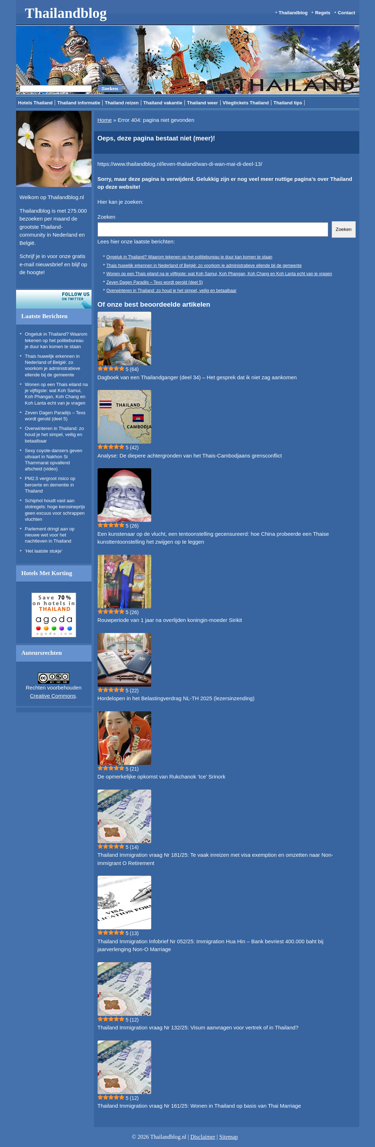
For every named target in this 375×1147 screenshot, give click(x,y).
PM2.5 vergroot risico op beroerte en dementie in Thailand (50, 485)
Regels (322, 12)
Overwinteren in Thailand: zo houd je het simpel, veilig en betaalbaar (54, 435)
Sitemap (228, 1137)
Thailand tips (287, 102)
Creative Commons (53, 696)
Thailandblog (66, 13)
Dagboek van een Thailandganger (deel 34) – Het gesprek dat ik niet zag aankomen (197, 377)
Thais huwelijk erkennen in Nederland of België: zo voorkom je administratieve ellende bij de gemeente (204, 265)
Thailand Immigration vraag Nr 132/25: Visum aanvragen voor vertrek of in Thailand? (198, 1027)
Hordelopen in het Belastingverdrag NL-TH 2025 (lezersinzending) (176, 698)
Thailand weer (202, 102)
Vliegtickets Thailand (246, 102)
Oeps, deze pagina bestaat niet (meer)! (156, 138)
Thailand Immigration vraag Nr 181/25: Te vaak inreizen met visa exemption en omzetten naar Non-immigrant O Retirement (215, 859)
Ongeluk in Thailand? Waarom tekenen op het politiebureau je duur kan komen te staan (56, 340)
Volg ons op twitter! (54, 299)
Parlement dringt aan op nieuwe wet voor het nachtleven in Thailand (50, 535)
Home (105, 120)
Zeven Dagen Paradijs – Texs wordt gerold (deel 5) (155, 282)
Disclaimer (202, 1137)
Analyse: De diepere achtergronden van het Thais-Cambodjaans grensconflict (190, 456)
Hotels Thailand (35, 102)
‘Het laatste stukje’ (44, 551)
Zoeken (106, 217)
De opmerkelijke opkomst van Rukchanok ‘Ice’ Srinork (162, 776)
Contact (346, 12)
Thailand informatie (78, 102)
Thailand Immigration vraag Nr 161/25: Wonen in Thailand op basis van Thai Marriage (199, 1106)
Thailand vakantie (162, 102)
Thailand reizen (122, 102)
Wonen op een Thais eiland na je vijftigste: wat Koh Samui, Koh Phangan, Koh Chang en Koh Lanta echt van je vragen (219, 273)
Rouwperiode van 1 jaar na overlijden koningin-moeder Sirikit (170, 620)
